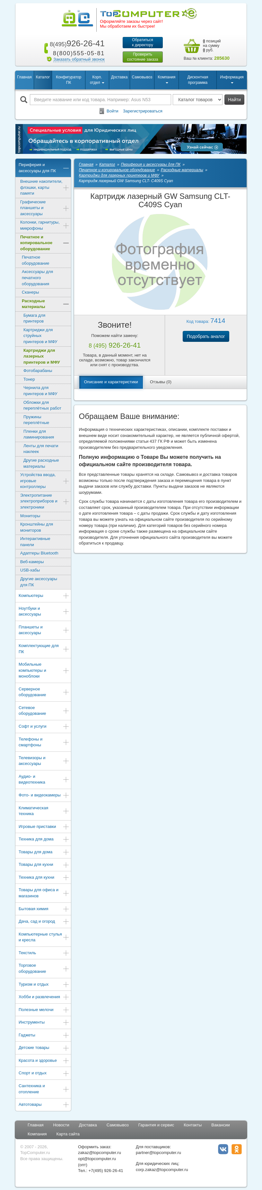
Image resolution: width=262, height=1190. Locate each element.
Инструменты (44, 1023)
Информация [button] (231, 79)
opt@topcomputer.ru (97, 1158)
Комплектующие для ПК (44, 648)
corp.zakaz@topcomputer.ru (162, 1169)
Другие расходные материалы (41, 463)
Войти (112, 111)
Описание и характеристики (111, 381)
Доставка (119, 77)
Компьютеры (44, 596)
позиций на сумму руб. (212, 45)
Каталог (43, 77)
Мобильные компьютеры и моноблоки (44, 670)
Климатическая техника (44, 810)
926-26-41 (76, 43)
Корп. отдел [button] (97, 80)
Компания (37, 1134)
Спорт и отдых (44, 1073)
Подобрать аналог (206, 336)
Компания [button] (166, 79)
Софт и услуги (44, 727)
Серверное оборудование (44, 692)
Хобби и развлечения (44, 997)
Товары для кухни (44, 865)
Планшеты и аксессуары (44, 630)
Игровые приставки (44, 827)
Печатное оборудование (35, 260)
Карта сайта (68, 1134)
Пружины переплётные (36, 419)
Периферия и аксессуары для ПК (44, 167)
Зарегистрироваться (142, 111)
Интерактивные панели (35, 541)
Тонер (29, 379)
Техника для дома (44, 840)
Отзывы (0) (160, 381)
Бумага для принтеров (34, 318)
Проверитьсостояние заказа (142, 57)
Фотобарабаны (37, 370)
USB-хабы (30, 570)
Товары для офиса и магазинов (44, 892)
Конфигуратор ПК (68, 80)
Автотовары (44, 1105)
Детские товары (44, 1048)
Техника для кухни (44, 878)
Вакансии (220, 1125)
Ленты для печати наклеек (40, 448)
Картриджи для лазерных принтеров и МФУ (41, 356)
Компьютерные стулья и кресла (44, 937)
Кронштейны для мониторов (36, 527)
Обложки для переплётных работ (42, 405)
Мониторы (30, 515)
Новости (61, 1125)
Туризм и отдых (44, 985)
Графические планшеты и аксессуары (44, 208)
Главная (24, 77)
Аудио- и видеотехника (44, 779)
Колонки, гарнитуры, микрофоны (44, 225)
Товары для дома (44, 852)
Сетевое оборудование (44, 710)
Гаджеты (44, 1036)
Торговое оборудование (44, 968)
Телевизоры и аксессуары (44, 760)
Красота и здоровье (44, 1061)
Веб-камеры (32, 561)
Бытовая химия (44, 909)
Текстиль (44, 953)
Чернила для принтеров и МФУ (40, 390)
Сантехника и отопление (44, 1088)
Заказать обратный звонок (79, 59)
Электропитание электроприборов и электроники (44, 501)
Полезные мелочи (44, 1010)
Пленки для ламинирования (38, 434)
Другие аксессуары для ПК (38, 581)
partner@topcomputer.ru (158, 1152)
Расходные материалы (45, 303)
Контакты (193, 1125)
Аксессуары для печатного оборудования (37, 277)
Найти (234, 99)
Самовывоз (142, 77)
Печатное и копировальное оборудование (44, 243)
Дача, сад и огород (44, 922)
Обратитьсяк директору (142, 42)
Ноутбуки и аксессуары (44, 611)
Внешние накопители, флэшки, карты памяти (44, 187)
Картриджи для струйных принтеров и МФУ (40, 335)
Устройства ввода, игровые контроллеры (44, 480)
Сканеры (30, 292)
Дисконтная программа (197, 80)
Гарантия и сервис (156, 1125)
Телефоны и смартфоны (44, 742)
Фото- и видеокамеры (44, 796)
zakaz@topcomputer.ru (99, 1152)
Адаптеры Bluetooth (39, 553)
